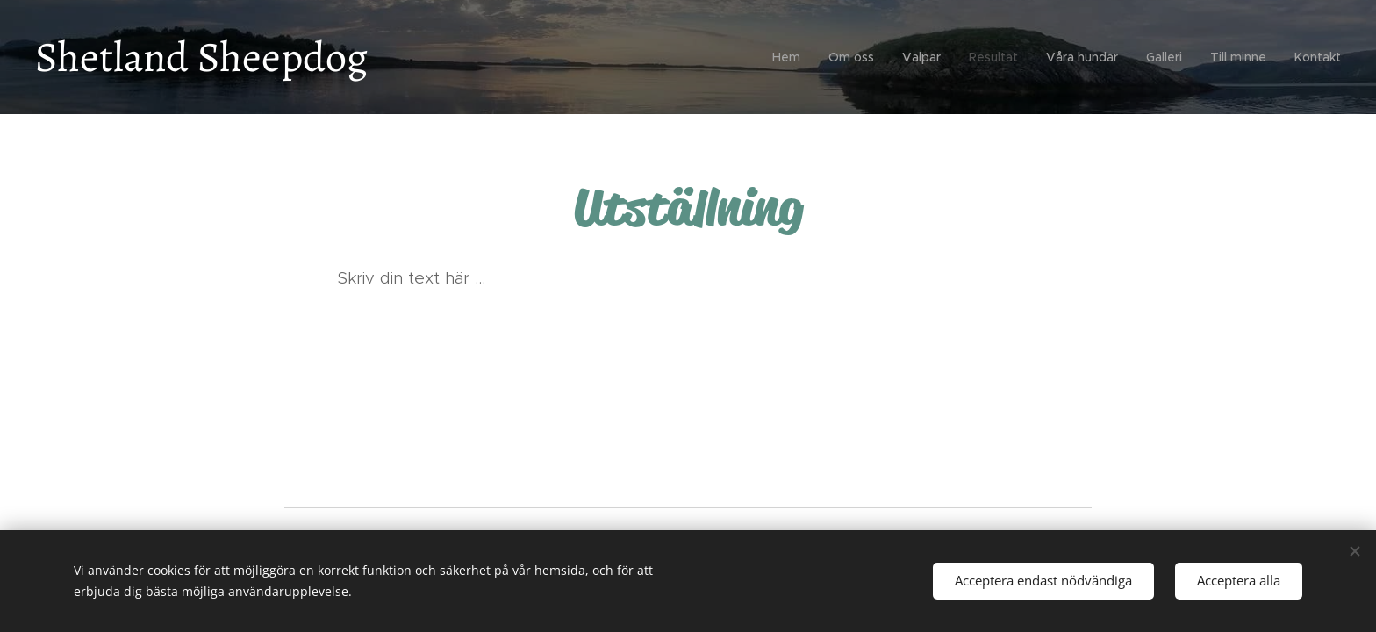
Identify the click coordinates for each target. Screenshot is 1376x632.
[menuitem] (791, 57)
